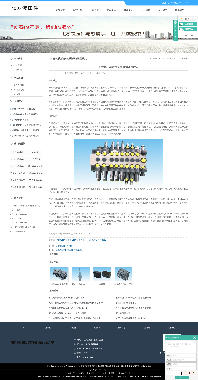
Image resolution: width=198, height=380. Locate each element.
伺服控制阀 (19, 89)
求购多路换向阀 (64, 240)
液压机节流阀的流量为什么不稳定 (131, 318)
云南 (128, 373)
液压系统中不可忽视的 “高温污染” (69, 250)
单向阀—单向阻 (35, 166)
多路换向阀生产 (17, 180)
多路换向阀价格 (35, 173)
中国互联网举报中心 (153, 376)
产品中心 (111, 10)
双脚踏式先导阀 (17, 173)
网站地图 (174, 3)
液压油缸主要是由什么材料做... (26, 130)
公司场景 (94, 10)
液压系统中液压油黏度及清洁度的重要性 (134, 297)
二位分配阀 (35, 159)
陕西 (92, 373)
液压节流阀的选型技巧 (65, 246)
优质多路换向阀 (98, 240)
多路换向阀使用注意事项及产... (26, 114)
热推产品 (71, 373)
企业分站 (165, 3)
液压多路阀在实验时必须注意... (26, 125)
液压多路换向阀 (123, 313)
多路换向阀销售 (17, 187)
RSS (181, 3)
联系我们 (179, 10)
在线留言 (162, 10)
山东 (88, 373)
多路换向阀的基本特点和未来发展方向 (133, 308)
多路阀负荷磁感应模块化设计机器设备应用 (68, 308)
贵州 (100, 373)
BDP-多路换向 (35, 180)
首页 (25, 328)
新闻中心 (128, 10)
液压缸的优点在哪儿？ (126, 303)
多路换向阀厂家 (133, 366)
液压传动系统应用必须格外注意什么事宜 (67, 313)
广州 (118, 373)
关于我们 (77, 10)
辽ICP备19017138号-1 (98, 370)
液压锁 (102, 284)
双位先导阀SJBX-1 (80, 284)
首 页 (164, 59)
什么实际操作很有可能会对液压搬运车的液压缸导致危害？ (76, 318)
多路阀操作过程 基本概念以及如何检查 (67, 297)
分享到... (189, 29)
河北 (109, 373)
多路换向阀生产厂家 (81, 240)
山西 (96, 373)
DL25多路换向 (17, 166)
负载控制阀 (17, 152)
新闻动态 (121, 328)
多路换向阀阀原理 (20, 119)
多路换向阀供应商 (59, 284)
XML (186, 3)
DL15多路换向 (17, 159)
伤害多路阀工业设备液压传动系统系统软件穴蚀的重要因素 (76, 303)
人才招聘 (145, 10)
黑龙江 (113, 373)
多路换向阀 (19, 85)
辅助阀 (17, 94)
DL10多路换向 (35, 187)
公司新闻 (18, 65)
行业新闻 (18, 70)
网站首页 (60, 10)
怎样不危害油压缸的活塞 (23, 109)
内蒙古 (123, 373)
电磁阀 (35, 152)
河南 (104, 373)
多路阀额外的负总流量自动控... (26, 135)
